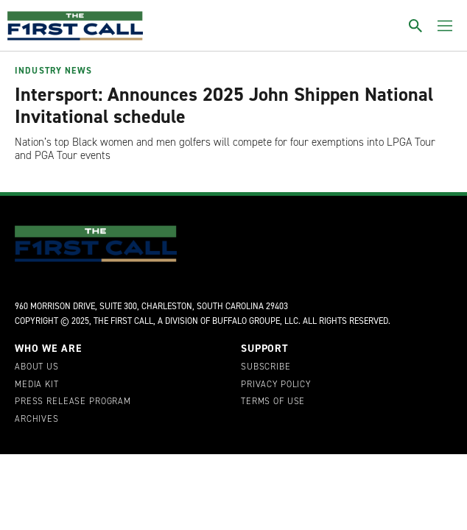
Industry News (53, 71)
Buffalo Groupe (246, 321)
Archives (37, 419)
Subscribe (266, 367)
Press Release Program (73, 402)
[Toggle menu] (445, 25)
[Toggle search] (415, 25)
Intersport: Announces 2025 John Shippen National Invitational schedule (224, 105)
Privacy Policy (276, 385)
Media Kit (37, 385)
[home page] (75, 25)
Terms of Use (273, 402)
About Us (37, 367)
